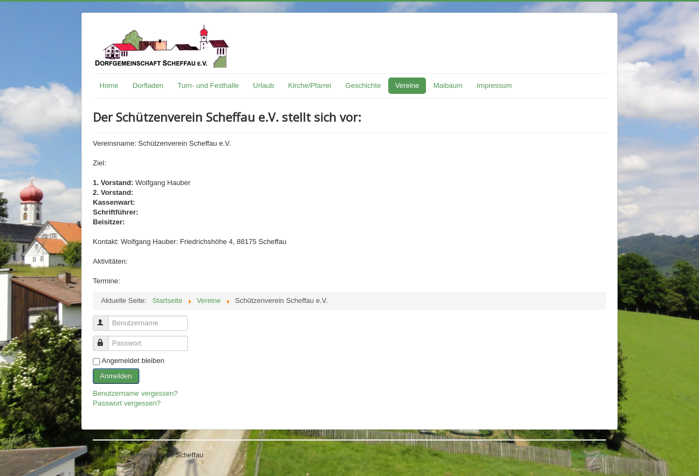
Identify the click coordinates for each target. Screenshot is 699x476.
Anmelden (116, 376)
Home (109, 85)
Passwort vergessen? (127, 403)
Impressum (494, 85)
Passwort (105, 338)
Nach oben (589, 455)
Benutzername (105, 318)
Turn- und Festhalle (208, 85)
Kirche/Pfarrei (309, 85)
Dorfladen (148, 85)
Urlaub (263, 85)
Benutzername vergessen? (135, 393)
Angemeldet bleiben (133, 360)
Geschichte (363, 85)
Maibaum (448, 85)
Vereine (407, 85)
